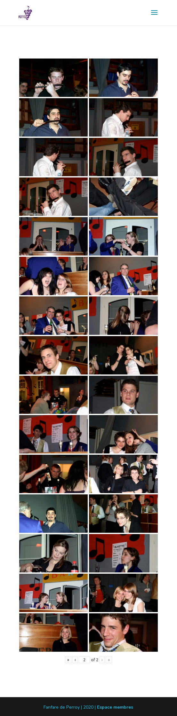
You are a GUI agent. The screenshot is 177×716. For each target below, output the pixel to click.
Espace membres (115, 707)
